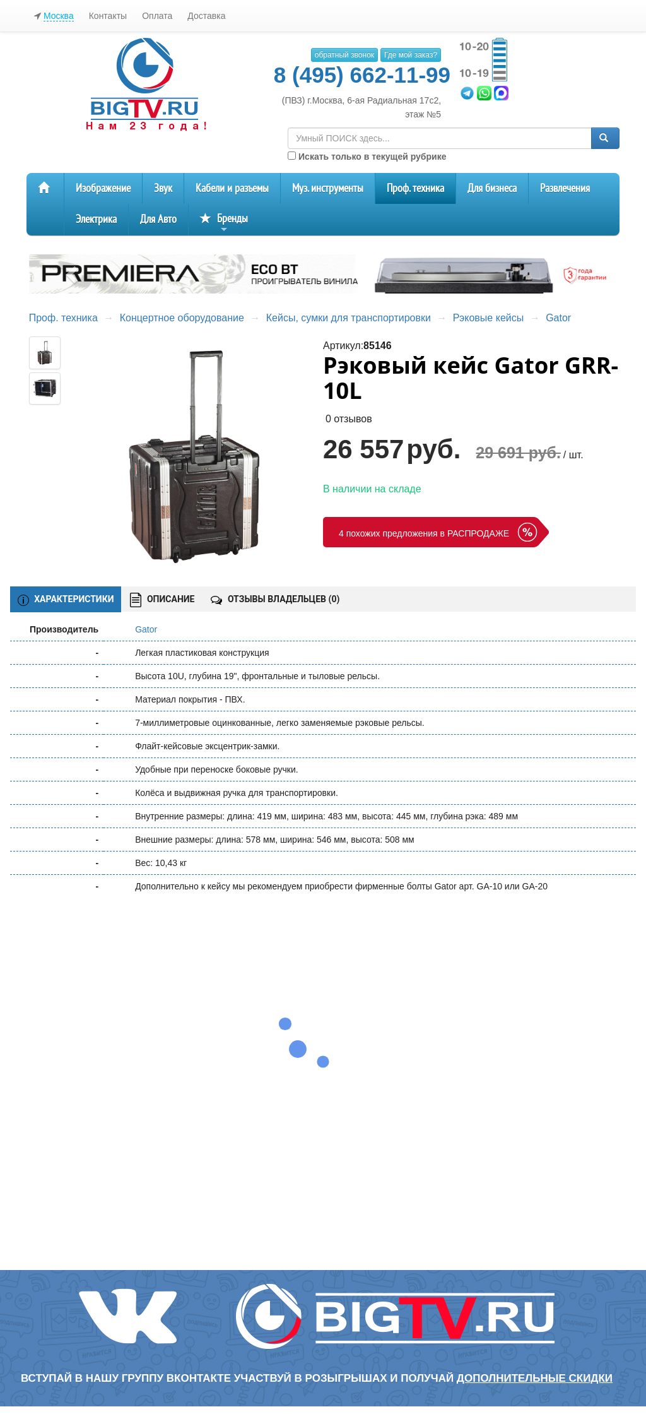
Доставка (206, 16)
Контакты (108, 16)
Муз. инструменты (327, 188)
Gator (558, 317)
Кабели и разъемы (232, 188)
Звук (163, 188)
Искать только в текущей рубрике (367, 156)
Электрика (96, 219)
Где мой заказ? (410, 54)
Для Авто (158, 219)
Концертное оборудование (182, 317)
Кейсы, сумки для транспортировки (348, 317)
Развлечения (565, 188)
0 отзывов (349, 418)
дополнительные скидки (535, 1378)
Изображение (103, 188)
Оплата (157, 16)
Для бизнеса (492, 188)
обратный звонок (344, 54)
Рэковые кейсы (488, 317)
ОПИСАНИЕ (162, 600)
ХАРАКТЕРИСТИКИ (66, 599)
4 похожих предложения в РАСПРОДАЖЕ (424, 533)
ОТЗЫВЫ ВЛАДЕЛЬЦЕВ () (275, 599)
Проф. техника (415, 188)
